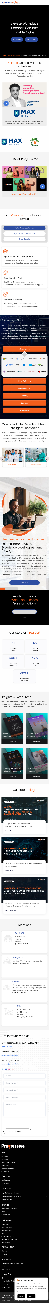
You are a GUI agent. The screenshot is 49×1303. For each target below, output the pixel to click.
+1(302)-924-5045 (25, 1017)
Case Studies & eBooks (9, 1281)
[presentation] (2, 458)
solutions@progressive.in (9, 1055)
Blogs (3, 1278)
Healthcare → (13, 464)
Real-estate (5, 1242)
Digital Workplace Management (12, 1263)
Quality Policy (6, 1287)
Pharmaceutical (6, 1227)
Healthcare (5, 1224)
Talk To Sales (31, 39)
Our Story (4, 1156)
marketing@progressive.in (10, 1064)
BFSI (2, 1233)
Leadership (5, 1159)
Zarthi (3, 1212)
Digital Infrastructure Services (24, 233)
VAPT (3, 1266)
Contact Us (24, 618)
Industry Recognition (8, 1162)
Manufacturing (6, 1230)
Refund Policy (28, 1300)
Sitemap (4, 1251)
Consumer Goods (7, 1236)
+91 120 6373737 (21, 944)
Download (12, 741)
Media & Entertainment (9, 1239)
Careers (4, 1254)
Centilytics (4, 1183)
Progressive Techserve (9, 1209)
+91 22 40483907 (19, 992)
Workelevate (5, 1180)
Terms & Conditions (17, 1300)
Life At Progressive (7, 1168)
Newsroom (5, 1165)
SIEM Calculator (6, 1269)
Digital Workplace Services (24, 228)
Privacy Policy (6, 1300)
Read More (24, 582)
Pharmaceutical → (36, 464)
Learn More (17, 39)
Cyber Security (24, 239)
